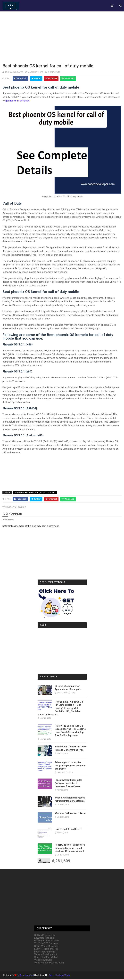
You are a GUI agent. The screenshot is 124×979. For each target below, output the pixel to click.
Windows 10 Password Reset (70, 813)
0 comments (54, 72)
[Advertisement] (62, 37)
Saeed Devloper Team (59, 975)
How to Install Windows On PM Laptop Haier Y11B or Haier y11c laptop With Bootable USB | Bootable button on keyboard (60, 708)
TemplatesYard (27, 975)
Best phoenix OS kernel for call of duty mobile (35, 492)
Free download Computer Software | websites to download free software (68, 783)
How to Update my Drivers (68, 829)
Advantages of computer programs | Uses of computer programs (70, 765)
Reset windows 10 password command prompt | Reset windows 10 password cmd (70, 847)
